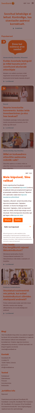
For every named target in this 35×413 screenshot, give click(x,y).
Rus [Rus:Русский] (30, 173)
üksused (10, 187)
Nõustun (8, 220)
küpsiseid (23, 187)
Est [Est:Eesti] (27, 173)
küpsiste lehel (18, 215)
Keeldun (18, 220)
